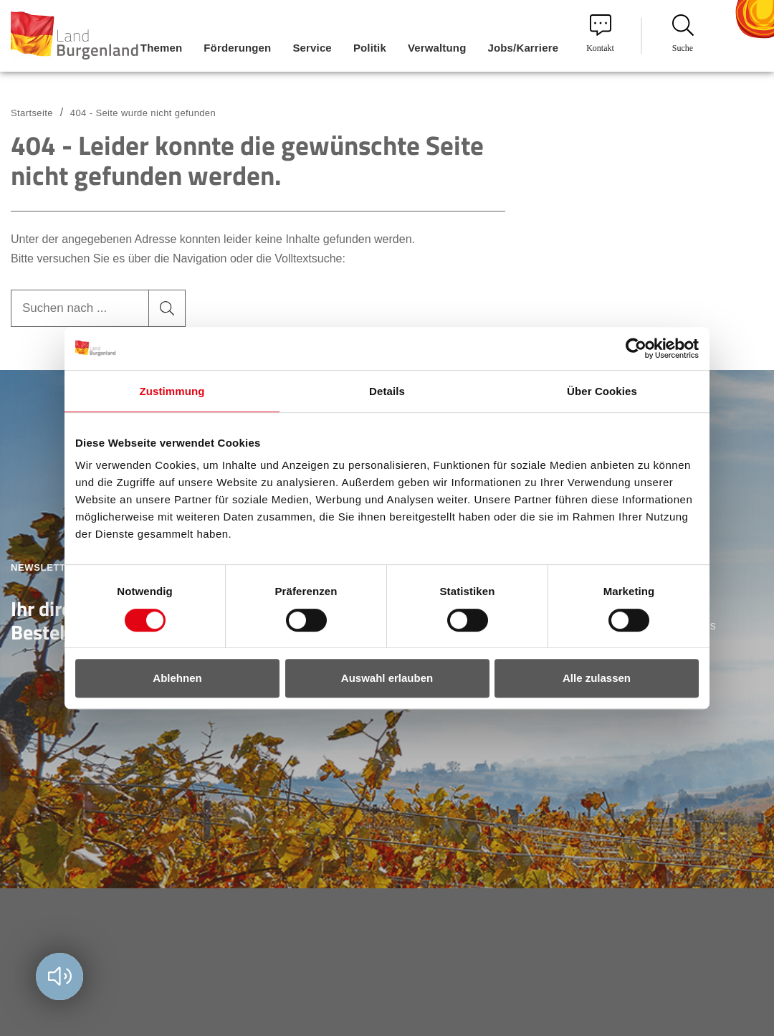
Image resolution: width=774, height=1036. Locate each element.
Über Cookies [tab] (602, 391)
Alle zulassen (597, 678)
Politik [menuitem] (369, 48)
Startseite (32, 113)
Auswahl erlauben (387, 678)
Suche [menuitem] (683, 33)
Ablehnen (177, 678)
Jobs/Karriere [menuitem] (522, 48)
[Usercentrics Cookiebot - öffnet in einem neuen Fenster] (636, 348)
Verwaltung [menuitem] (437, 48)
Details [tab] (387, 391)
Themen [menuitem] (161, 48)
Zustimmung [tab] (172, 391)
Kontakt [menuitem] (600, 33)
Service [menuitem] (311, 48)
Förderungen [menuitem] (237, 48)
